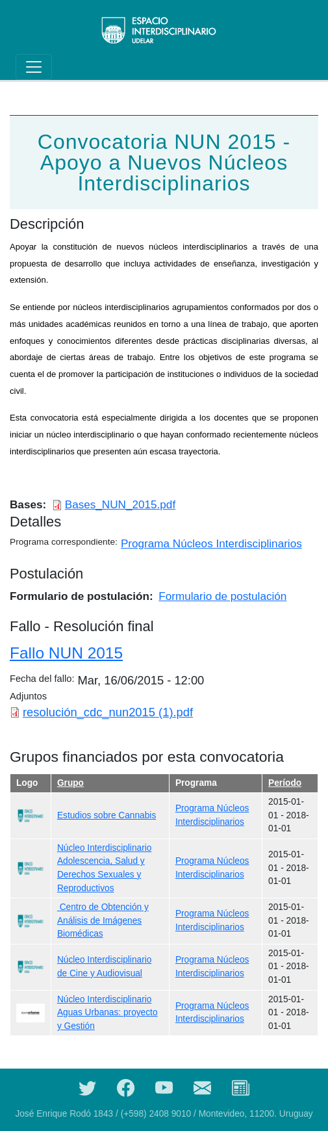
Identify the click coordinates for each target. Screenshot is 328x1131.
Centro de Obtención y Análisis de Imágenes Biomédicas (103, 920)
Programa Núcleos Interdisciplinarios (211, 543)
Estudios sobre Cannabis (106, 815)
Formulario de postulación (222, 596)
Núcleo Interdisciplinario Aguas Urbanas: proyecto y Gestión (107, 1012)
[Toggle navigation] (34, 67)
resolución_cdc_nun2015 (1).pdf (108, 712)
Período (284, 783)
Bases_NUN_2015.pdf (120, 504)
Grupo (70, 783)
